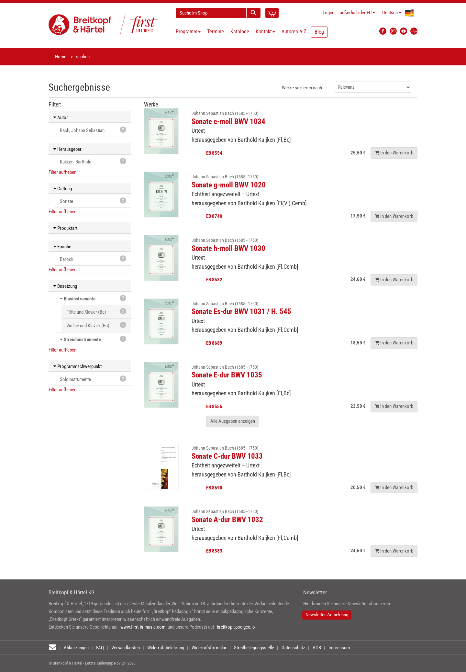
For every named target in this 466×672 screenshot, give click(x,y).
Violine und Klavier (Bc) (96, 325)
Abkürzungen (76, 648)
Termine (215, 31)
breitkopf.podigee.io (236, 627)
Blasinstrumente (79, 299)
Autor (60, 117)
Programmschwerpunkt (77, 366)
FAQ (100, 648)
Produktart (65, 228)
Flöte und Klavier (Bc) (96, 311)
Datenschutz (293, 648)
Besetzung (65, 286)
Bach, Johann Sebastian (93, 130)
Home (60, 57)
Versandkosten (125, 648)
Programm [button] (188, 31)
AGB (317, 648)
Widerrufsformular (209, 648)
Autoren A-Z (294, 31)
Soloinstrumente (93, 378)
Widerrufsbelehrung (165, 648)
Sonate (93, 200)
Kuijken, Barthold (93, 161)
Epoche (62, 247)
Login (328, 13)
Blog (319, 32)
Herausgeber (67, 149)
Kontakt (265, 31)
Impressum (339, 648)
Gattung (62, 189)
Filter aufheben (62, 172)
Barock (93, 258)
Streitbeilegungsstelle (254, 648)
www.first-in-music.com (142, 627)
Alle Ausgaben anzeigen (232, 421)
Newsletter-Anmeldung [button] (326, 615)
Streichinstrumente (82, 339)
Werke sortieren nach (302, 88)
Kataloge (239, 31)
